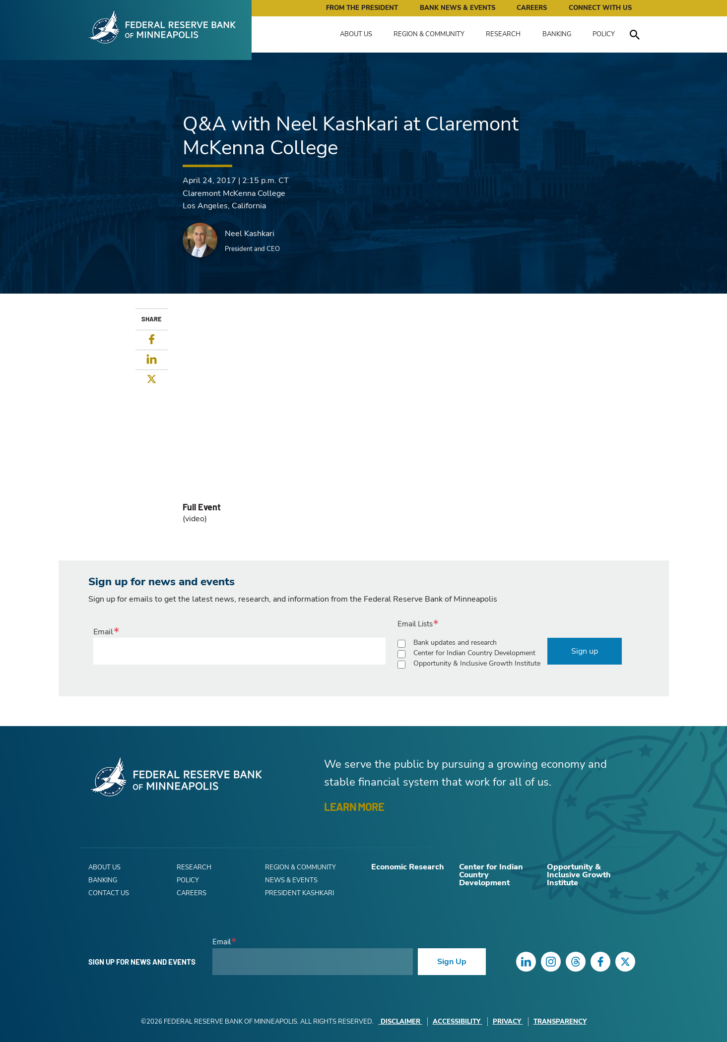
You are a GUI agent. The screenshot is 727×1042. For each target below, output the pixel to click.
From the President (362, 7)
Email (103, 632)
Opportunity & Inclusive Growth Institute (476, 663)
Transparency (560, 1021)
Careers (532, 7)
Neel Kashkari (249, 233)
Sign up (584, 651)
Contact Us (108, 893)
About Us (356, 34)
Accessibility (457, 1021)
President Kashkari (299, 893)
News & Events (291, 880)
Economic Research (407, 866)
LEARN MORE (354, 806)
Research (503, 34)
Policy (604, 34)
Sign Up (451, 961)
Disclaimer (400, 1021)
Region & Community (429, 34)
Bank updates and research (455, 642)
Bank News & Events (457, 7)
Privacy (508, 1021)
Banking (556, 34)
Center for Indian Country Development (474, 653)
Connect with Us (600, 7)
